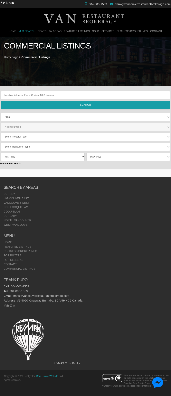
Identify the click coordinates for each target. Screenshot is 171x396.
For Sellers (13, 259)
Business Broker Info (132, 31)
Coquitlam (12, 211)
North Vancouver (17, 220)
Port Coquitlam (16, 207)
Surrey (9, 193)
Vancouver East (16, 198)
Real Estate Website (47, 376)
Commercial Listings (19, 268)
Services (107, 31)
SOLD (95, 31)
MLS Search (27, 31)
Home (12, 31)
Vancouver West (17, 202)
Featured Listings (77, 31)
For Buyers (13, 255)
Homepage (11, 57)
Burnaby (10, 215)
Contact (156, 31)
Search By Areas (50, 31)
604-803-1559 (98, 4)
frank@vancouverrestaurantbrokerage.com (143, 4)
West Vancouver (17, 224)
